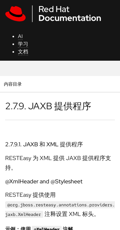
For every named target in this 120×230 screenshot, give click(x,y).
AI (20, 36)
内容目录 (13, 84)
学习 (23, 44)
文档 (23, 51)
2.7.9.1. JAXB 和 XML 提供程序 (44, 144)
